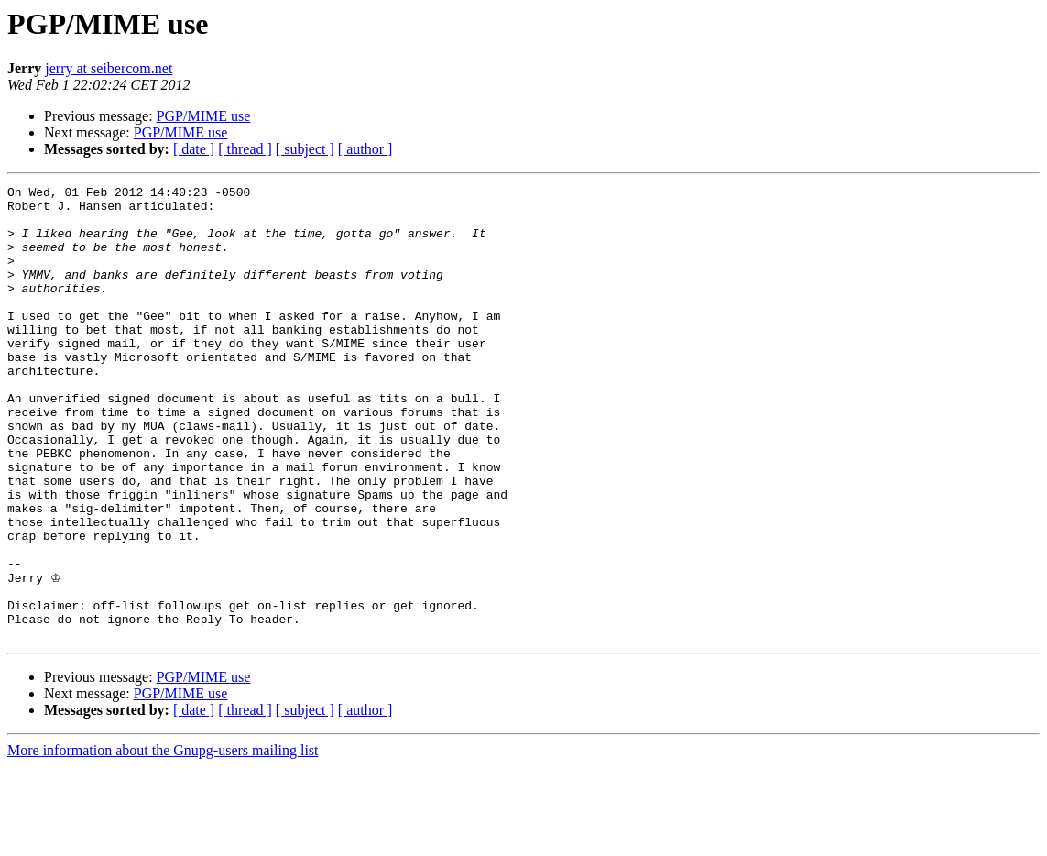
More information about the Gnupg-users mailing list (163, 840)
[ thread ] (245, 149)
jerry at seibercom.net (108, 68)
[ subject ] (305, 149)
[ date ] (193, 149)
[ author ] (365, 149)
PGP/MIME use (204, 116)
